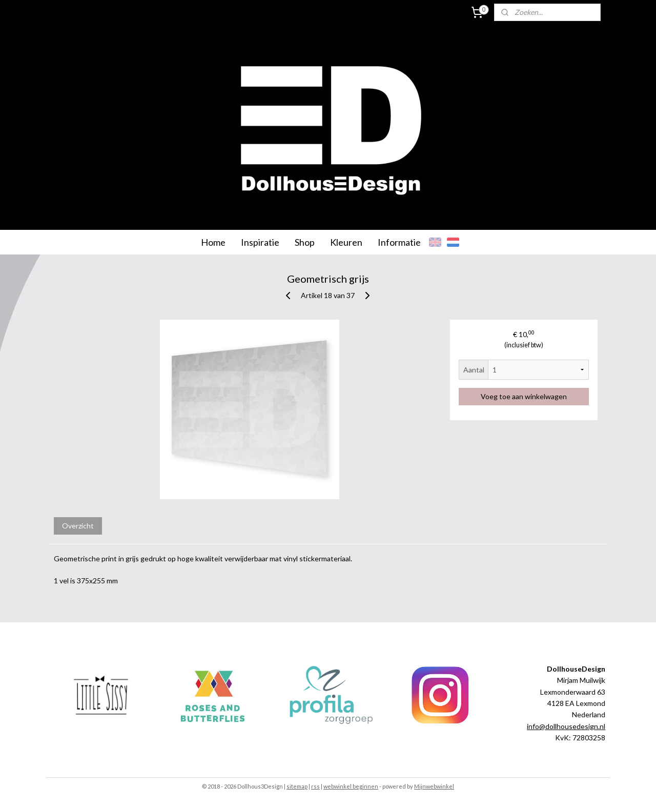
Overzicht (78, 525)
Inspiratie (260, 242)
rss (315, 786)
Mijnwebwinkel (434, 786)
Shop (305, 242)
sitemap (297, 786)
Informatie (399, 242)
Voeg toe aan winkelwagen (524, 396)
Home (213, 242)
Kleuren (346, 242)
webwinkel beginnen (350, 786)
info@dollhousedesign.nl (566, 726)
